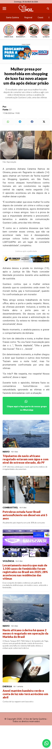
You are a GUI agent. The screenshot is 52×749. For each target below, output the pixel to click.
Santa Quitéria (12, 17)
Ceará (40, 17)
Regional (28, 17)
